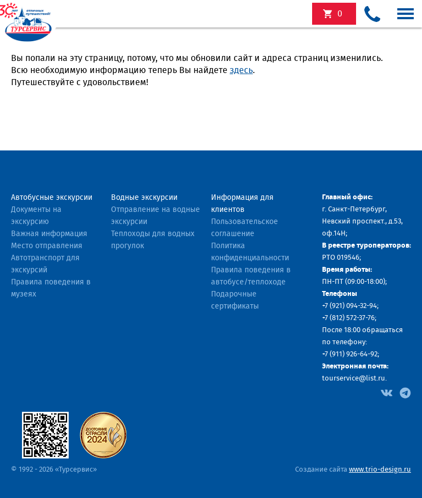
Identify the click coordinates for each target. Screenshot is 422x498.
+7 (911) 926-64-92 (349, 354)
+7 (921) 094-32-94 (349, 306)
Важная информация (49, 234)
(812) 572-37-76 (352, 318)
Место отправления (46, 246)
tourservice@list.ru (353, 378)
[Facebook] (386, 392)
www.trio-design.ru (380, 469)
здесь (241, 70)
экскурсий (339, 14)
